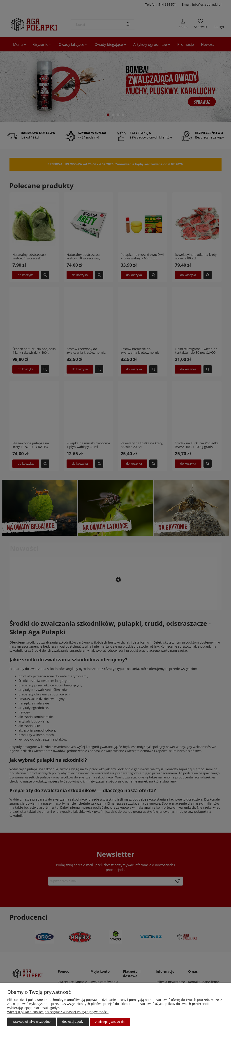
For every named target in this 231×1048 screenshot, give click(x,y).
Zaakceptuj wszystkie (110, 1022)
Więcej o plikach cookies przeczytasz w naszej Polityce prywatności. (58, 1012)
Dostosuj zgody (72, 1022)
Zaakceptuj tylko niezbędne (32, 1022)
